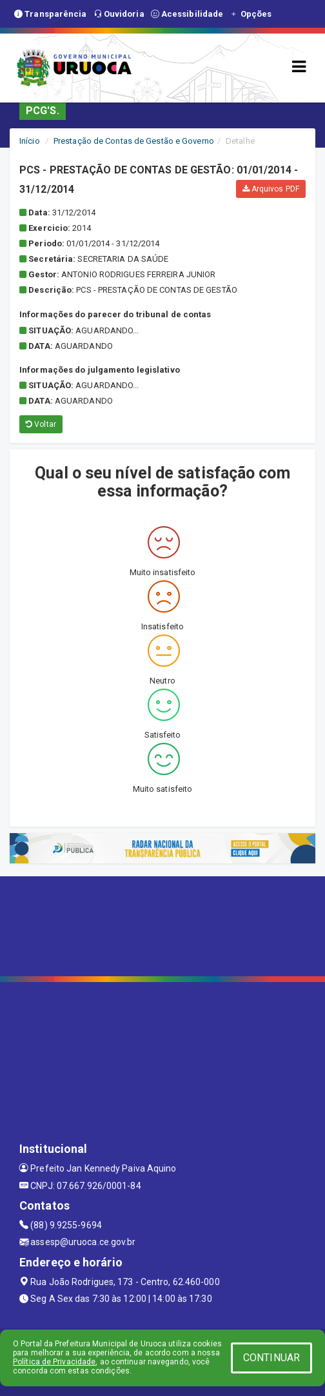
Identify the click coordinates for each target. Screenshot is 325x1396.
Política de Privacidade (54, 1361)
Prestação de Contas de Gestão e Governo (134, 141)
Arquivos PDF (270, 188)
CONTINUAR (271, 1358)
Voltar (41, 424)
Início (29, 141)
